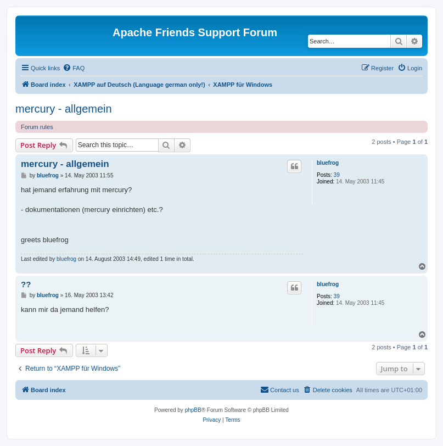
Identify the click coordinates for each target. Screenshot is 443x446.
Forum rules (37, 127)
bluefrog (328, 163)
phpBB (193, 410)
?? (26, 284)
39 (337, 175)
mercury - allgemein (63, 109)
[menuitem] (74, 68)
